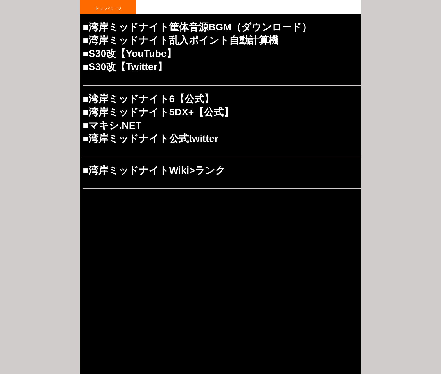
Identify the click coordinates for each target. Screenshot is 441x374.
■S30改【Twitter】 (125, 66)
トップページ (108, 8)
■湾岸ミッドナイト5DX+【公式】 (158, 111)
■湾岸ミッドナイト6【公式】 (148, 98)
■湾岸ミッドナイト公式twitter (150, 138)
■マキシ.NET (112, 125)
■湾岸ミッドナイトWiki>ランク (154, 170)
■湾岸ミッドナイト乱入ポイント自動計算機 (180, 40)
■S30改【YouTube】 (129, 53)
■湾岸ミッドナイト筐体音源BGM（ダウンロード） (197, 26)
